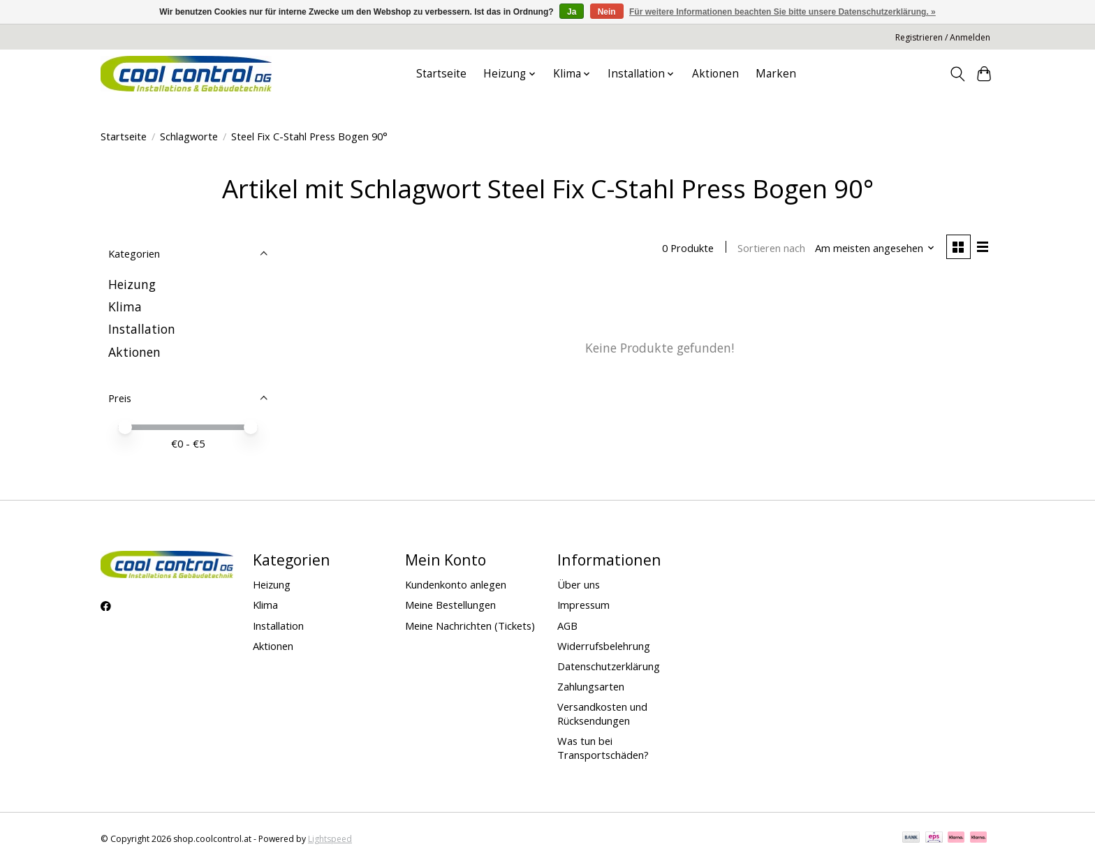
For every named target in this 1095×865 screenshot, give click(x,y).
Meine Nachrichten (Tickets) (470, 626)
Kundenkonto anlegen (455, 584)
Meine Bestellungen (450, 605)
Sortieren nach (771, 248)
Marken (776, 73)
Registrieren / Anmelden (942, 37)
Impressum (583, 605)
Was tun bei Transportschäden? (603, 748)
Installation (141, 328)
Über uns (578, 584)
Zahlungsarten (590, 686)
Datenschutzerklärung (608, 666)
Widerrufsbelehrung (603, 646)
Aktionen (715, 73)
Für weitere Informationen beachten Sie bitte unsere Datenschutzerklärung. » (782, 12)
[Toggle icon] (957, 74)
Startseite (441, 73)
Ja (571, 12)
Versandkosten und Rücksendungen (602, 713)
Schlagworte (189, 136)
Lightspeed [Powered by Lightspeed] (330, 839)
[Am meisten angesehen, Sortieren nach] (875, 248)
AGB (567, 626)
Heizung (132, 284)
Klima (125, 306)
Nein (607, 12)
